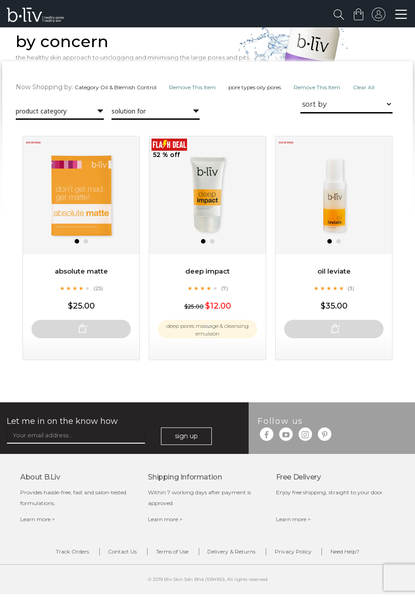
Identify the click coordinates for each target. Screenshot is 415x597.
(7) (224, 306)
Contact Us (108, 553)
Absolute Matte (81, 289)
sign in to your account (378, 17)
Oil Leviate (334, 289)
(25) (98, 306)
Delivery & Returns (236, 553)
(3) (351, 306)
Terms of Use (168, 553)
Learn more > (37, 520)
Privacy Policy (307, 553)
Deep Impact (208, 289)
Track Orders (49, 553)
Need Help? (368, 553)
